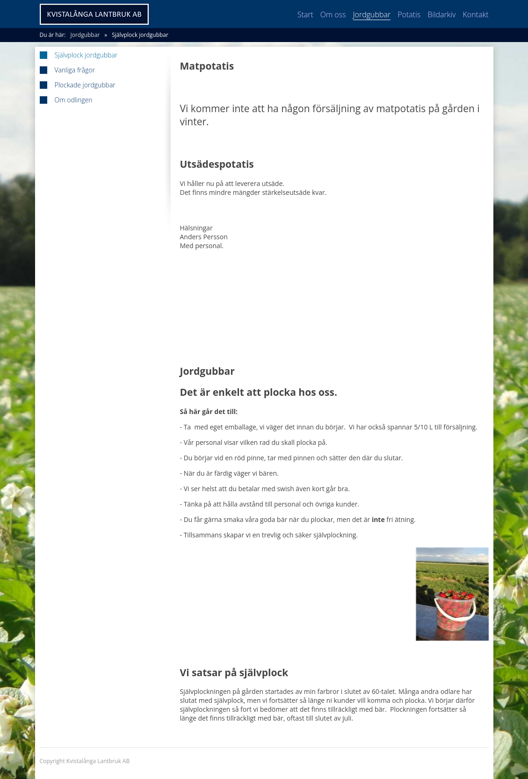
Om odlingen (74, 100)
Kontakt (475, 14)
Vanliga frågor (75, 70)
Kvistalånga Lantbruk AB (94, 14)
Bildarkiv (441, 14)
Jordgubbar (372, 14)
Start (305, 14)
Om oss (333, 14)
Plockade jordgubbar (85, 85)
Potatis (409, 14)
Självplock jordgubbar (140, 35)
